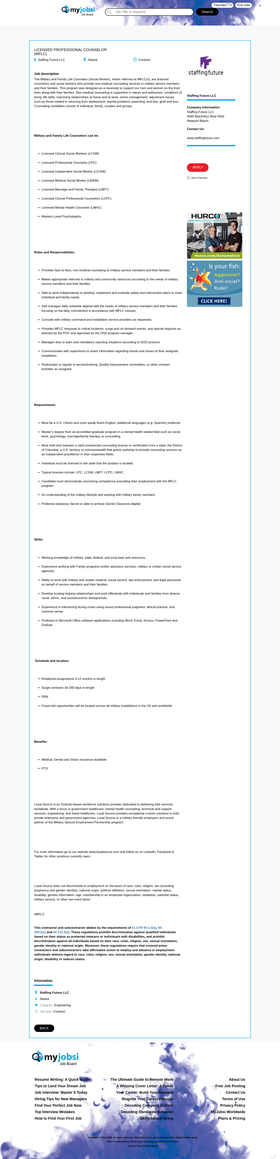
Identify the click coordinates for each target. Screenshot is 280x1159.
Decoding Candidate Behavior (147, 1112)
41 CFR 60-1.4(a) (144, 927)
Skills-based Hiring (156, 1118)
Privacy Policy (232, 1105)
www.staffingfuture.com (203, 138)
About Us (237, 1079)
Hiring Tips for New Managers (61, 1099)
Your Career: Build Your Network (144, 1092)
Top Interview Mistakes (55, 1112)
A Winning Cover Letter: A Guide (144, 1086)
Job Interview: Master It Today (61, 1092)
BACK (44, 1028)
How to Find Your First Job (58, 1118)
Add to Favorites (199, 178)
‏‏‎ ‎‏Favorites (222, 5)
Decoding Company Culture (149, 1105)
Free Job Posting (230, 1086)
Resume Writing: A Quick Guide (62, 1079)
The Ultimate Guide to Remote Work (141, 1079)
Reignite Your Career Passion (147, 1099)
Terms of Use (233, 1099)
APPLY (197, 167)
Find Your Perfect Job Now (58, 1105)
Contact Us (235, 1092)
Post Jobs (243, 5)
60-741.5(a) (61, 932)
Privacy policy (150, 1146)
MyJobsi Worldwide (228, 1112)
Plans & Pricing (231, 1118)
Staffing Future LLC (201, 95)
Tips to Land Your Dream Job (60, 1086)
